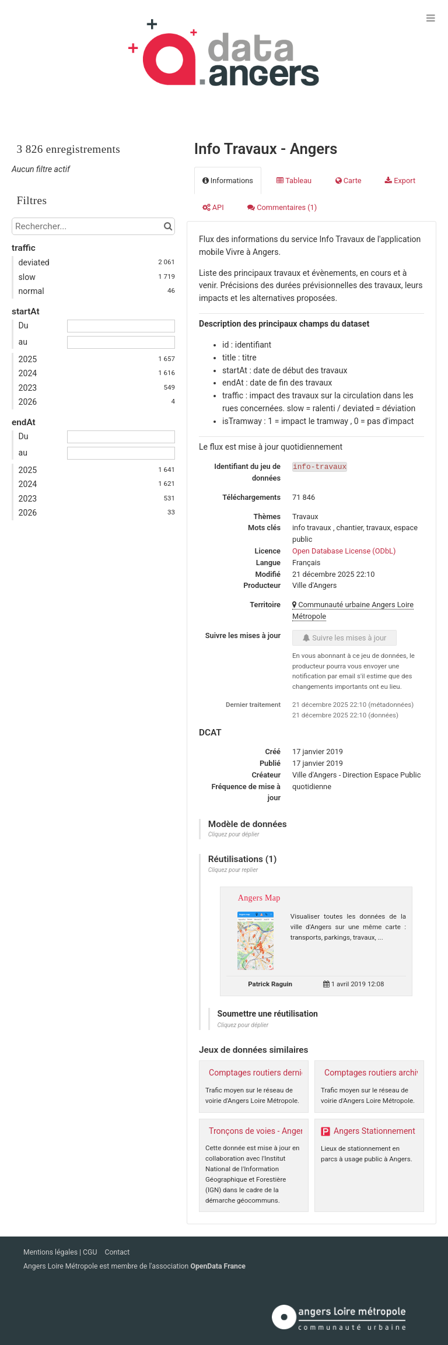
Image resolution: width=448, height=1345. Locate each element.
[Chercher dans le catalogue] (167, 226)
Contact (117, 1252)
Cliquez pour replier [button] (233, 870)
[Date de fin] (121, 342)
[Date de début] (121, 326)
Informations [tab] (227, 180)
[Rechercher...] (93, 226)
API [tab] (213, 207)
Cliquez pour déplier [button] (234, 834)
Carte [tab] (348, 180)
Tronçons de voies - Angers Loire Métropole (288, 1131)
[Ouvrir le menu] (430, 17)
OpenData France (217, 1266)
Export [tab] (400, 180)
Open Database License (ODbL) (344, 551)
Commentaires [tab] (282, 207)
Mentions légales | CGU (61, 1252)
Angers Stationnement (374, 1131)
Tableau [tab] (294, 180)
